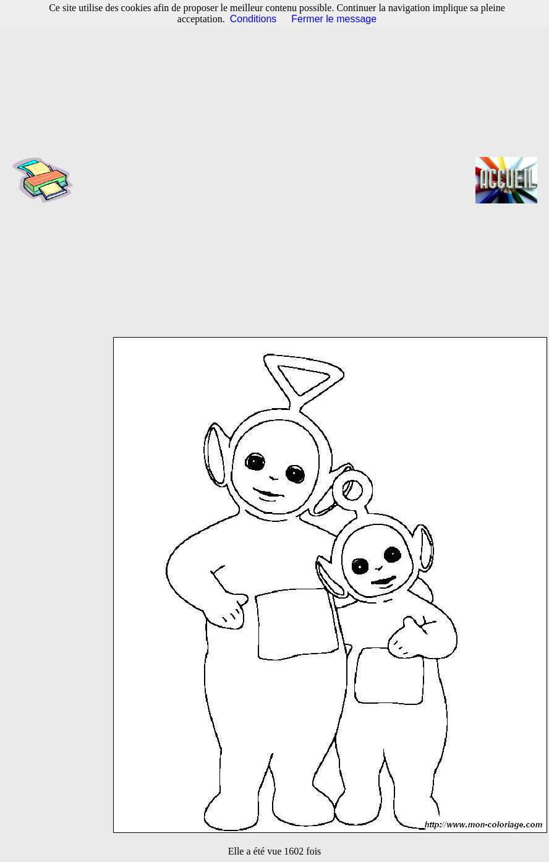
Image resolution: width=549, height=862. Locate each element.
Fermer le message (334, 19)
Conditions (253, 19)
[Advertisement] (200, 180)
